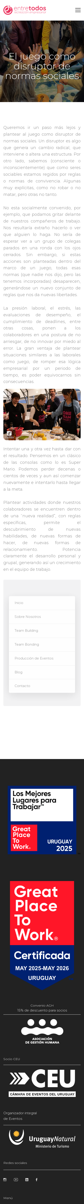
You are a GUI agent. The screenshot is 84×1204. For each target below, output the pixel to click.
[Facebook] (37, 1179)
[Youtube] (16, 1179)
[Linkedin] (27, 1179)
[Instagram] (5, 1179)
